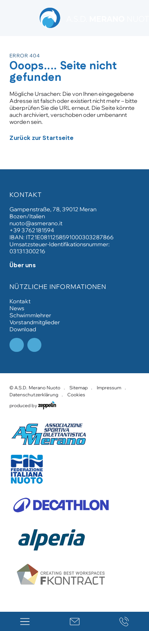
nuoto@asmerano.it (35, 223)
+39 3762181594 (31, 230)
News (16, 308)
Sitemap (78, 387)
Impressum (109, 387)
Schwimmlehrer (30, 315)
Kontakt (19, 301)
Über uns (22, 265)
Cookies (76, 394)
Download (22, 329)
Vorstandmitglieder (34, 322)
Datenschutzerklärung (33, 394)
